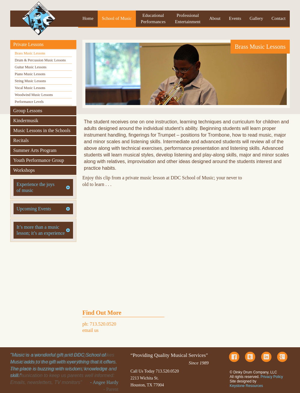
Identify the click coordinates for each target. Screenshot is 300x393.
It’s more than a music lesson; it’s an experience (41, 230)
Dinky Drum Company (39, 18)
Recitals (21, 140)
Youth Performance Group (38, 160)
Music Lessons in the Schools (41, 130)
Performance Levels (29, 102)
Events (235, 18)
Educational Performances (153, 18)
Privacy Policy (272, 377)
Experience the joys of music (35, 187)
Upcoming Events (34, 208)
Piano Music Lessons (30, 74)
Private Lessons (28, 44)
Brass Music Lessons (30, 53)
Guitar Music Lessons (30, 67)
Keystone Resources (246, 386)
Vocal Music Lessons (30, 88)
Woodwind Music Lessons (34, 95)
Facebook (234, 357)
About (215, 18)
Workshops (24, 170)
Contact (278, 18)
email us (90, 330)
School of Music (117, 18)
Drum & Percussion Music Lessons (40, 60)
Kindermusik (25, 120)
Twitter (250, 357)
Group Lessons (27, 110)
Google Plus (282, 357)
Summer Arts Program (35, 150)
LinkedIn (266, 357)
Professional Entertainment (188, 18)
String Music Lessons (30, 81)
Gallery (256, 18)
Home (87, 18)
